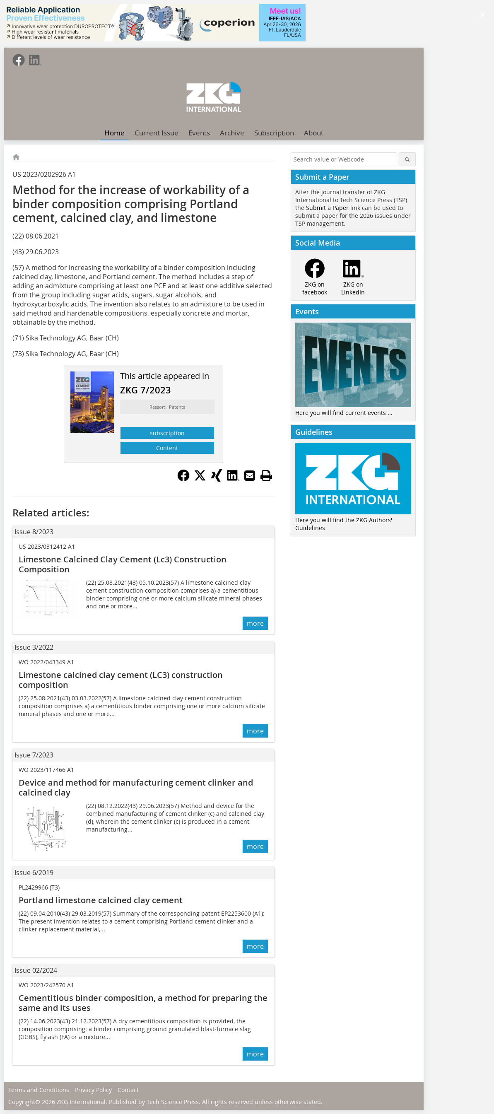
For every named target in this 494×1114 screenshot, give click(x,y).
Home (114, 132)
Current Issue (156, 132)
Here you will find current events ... (344, 413)
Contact (128, 1090)
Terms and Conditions (38, 1090)
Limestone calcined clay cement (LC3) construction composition (121, 679)
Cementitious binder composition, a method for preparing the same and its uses (143, 1002)
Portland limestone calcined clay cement (101, 900)
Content (167, 448)
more (255, 623)
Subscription (274, 132)
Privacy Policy (93, 1090)
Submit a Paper (327, 208)
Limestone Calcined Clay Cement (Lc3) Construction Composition (123, 564)
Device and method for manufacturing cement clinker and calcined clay (136, 787)
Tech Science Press (173, 1102)
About (313, 132)
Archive (232, 132)
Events (199, 132)
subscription (167, 433)
